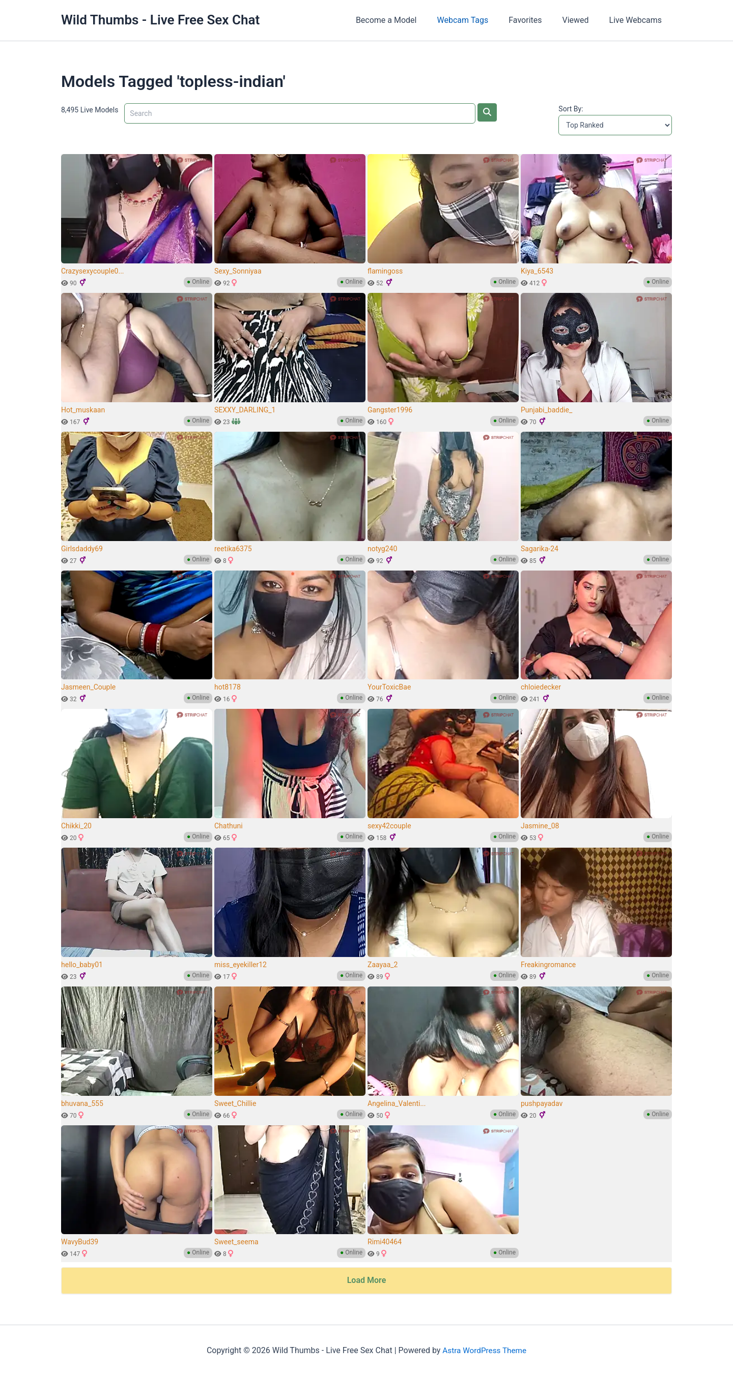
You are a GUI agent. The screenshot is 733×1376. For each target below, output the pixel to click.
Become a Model (404, 20)
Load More (366, 1280)
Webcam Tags (476, 20)
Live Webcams (637, 20)
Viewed (582, 20)
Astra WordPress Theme (484, 1350)
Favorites (535, 20)
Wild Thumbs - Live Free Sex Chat (160, 19)
